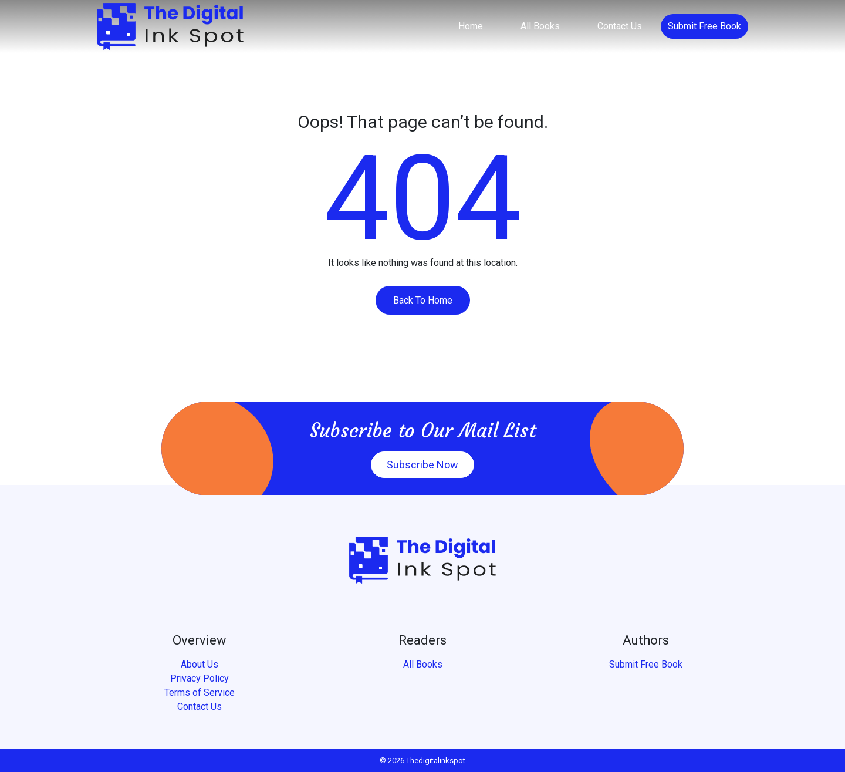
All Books (540, 26)
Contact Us (619, 26)
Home (470, 26)
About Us (199, 664)
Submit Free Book (704, 26)
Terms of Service (199, 692)
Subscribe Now (422, 465)
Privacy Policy (199, 678)
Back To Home (422, 300)
